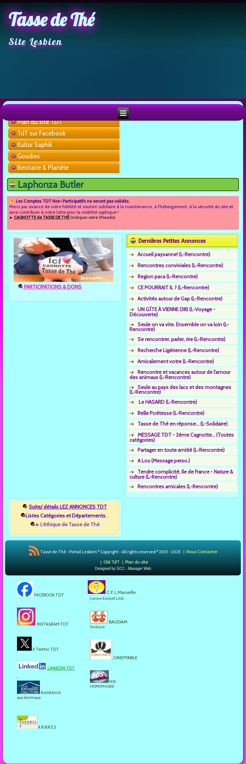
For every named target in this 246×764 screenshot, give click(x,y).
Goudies (28, 156)
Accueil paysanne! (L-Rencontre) (174, 254)
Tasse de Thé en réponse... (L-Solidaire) (183, 423)
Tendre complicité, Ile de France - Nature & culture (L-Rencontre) (181, 474)
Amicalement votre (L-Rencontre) (176, 361)
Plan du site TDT (39, 121)
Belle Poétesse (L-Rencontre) (171, 413)
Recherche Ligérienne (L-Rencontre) (178, 350)
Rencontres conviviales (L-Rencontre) (180, 265)
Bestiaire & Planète (43, 167)
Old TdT (111, 562)
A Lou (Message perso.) (164, 460)
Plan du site (136, 562)
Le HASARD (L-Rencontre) (167, 402)
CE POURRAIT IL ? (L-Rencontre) (173, 287)
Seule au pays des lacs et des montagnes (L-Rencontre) (180, 390)
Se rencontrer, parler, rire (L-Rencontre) (181, 339)
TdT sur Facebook (41, 133)
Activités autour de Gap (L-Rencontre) (180, 298)
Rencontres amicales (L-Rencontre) (178, 486)
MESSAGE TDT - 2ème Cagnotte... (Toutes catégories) (181, 437)
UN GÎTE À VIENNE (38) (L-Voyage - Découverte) (172, 312)
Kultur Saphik (34, 144)
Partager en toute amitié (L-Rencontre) (181, 450)
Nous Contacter (201, 551)
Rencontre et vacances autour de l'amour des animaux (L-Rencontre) (179, 375)
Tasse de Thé (51, 19)
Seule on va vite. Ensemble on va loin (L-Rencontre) (179, 327)
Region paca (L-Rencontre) (168, 276)
